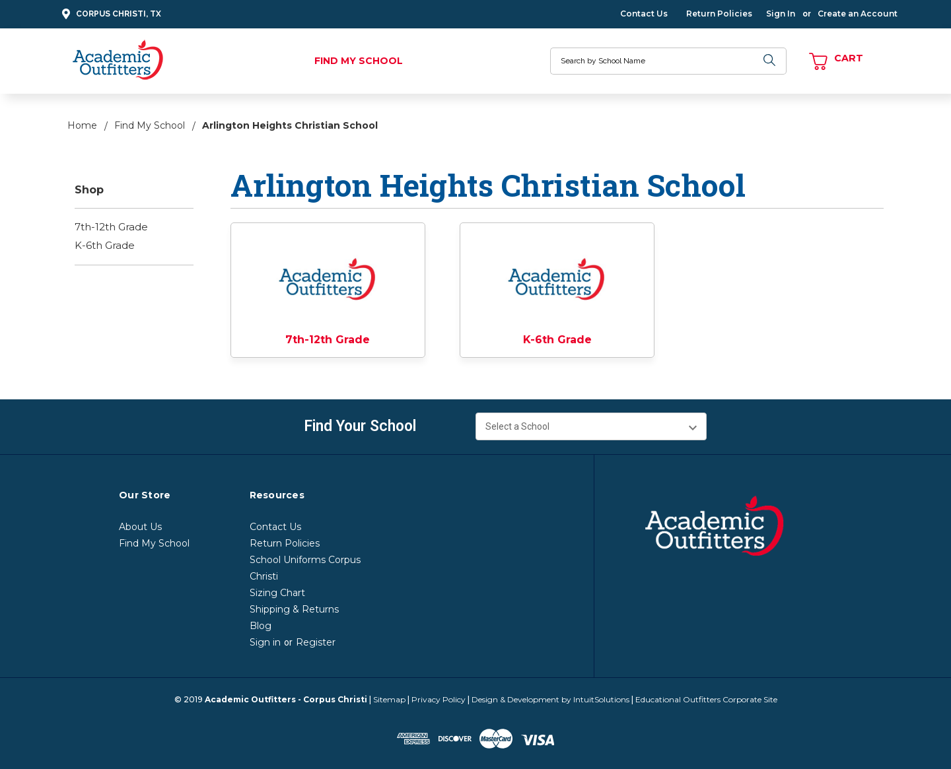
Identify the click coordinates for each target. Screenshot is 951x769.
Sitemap (389, 699)
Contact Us (644, 13)
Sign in (265, 642)
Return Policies (719, 13)
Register (315, 642)
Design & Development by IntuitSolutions (550, 699)
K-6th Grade (105, 245)
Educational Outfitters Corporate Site (706, 699)
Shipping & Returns (294, 609)
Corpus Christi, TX (109, 14)
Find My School (358, 61)
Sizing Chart (277, 593)
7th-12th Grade (111, 226)
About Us (140, 527)
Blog (260, 626)
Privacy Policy (438, 699)
